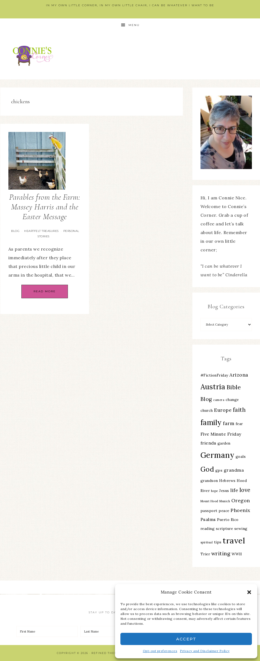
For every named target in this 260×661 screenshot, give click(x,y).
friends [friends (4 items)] (208, 443)
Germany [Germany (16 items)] (217, 455)
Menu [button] (134, 25)
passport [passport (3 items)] (209, 510)
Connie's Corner (34, 56)
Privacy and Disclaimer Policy (205, 651)
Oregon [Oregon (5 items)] (240, 500)
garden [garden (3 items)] (224, 443)
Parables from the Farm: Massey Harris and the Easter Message (44, 207)
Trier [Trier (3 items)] (205, 554)
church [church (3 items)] (206, 410)
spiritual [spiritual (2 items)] (206, 542)
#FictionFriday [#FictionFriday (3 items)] (214, 375)
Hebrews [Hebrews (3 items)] (227, 480)
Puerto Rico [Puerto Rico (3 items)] (228, 519)
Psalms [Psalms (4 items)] (208, 519)
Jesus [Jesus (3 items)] (224, 490)
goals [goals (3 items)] (241, 456)
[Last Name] (111, 631)
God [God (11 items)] (207, 469)
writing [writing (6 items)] (221, 553)
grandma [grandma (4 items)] (234, 470)
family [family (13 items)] (211, 422)
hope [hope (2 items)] (214, 491)
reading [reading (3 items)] (207, 528)
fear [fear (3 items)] (239, 423)
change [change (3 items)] (232, 399)
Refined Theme (105, 653)
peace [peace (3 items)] (224, 510)
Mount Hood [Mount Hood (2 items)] (209, 501)
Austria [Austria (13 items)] (212, 386)
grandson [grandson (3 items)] (209, 480)
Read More (45, 291)
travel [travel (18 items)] (234, 540)
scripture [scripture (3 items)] (224, 528)
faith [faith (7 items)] (239, 409)
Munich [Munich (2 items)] (224, 501)
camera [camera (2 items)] (218, 400)
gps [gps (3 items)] (219, 470)
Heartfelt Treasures (41, 231)
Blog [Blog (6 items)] (206, 399)
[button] (249, 592)
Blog (15, 231)
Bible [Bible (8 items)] (233, 387)
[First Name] (47, 631)
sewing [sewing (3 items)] (241, 528)
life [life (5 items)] (234, 490)
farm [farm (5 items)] (228, 423)
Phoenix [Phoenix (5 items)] (240, 510)
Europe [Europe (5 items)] (223, 410)
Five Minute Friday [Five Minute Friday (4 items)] (220, 434)
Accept (186, 638)
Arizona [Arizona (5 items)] (238, 375)
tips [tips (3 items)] (218, 542)
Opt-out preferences (160, 651)
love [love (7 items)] (245, 490)
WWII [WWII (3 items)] (237, 554)
